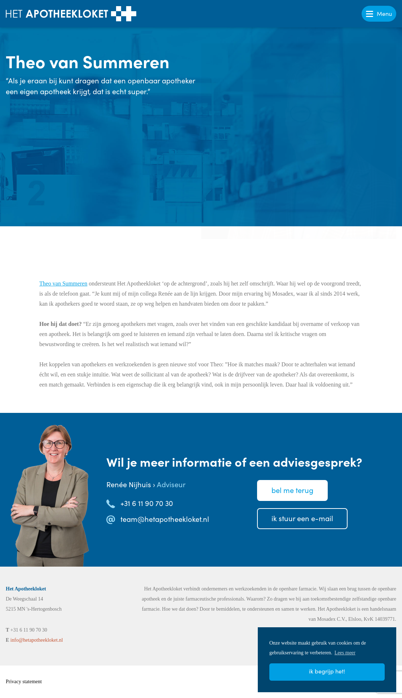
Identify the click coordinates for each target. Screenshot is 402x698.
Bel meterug (292, 490)
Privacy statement (24, 681)
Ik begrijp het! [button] (327, 671)
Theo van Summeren (63, 283)
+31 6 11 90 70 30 (146, 503)
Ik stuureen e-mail (302, 518)
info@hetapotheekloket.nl (36, 640)
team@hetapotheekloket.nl (164, 519)
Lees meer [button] (345, 652)
